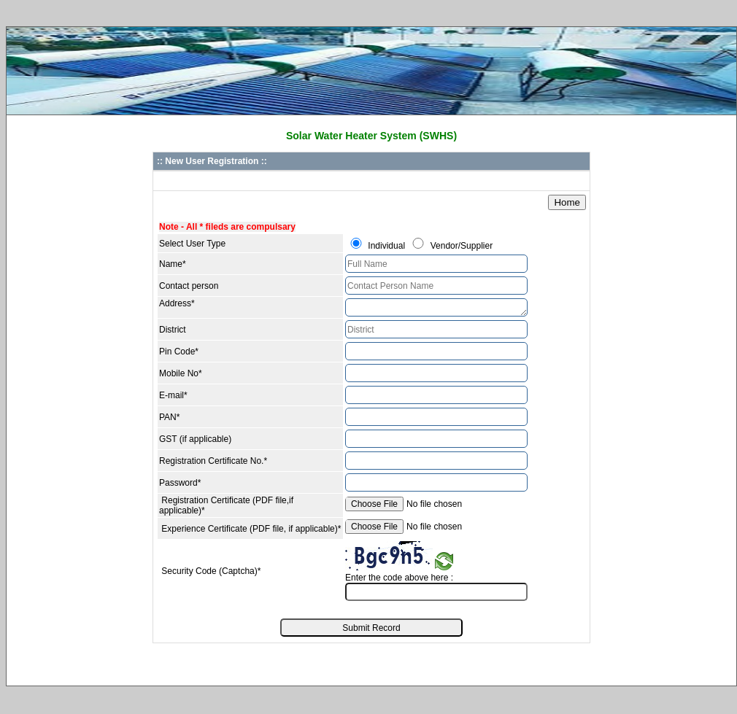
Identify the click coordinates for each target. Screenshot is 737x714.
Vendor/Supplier (462, 246)
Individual (386, 246)
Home (567, 202)
